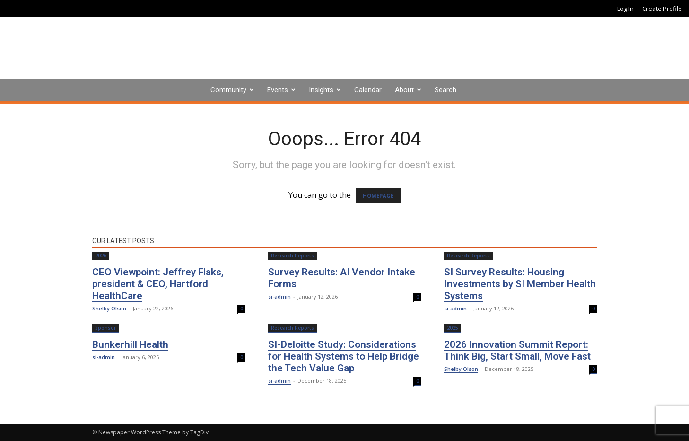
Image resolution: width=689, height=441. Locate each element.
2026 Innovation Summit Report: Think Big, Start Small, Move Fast (517, 350)
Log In (625, 8)
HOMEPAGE (378, 195)
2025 (452, 328)
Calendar (368, 90)
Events (277, 90)
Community (228, 90)
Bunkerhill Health (130, 344)
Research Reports (292, 255)
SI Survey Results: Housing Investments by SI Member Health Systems (520, 283)
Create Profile (662, 8)
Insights (321, 90)
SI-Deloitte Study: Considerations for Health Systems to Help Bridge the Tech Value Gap (343, 356)
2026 (100, 255)
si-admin (279, 296)
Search (445, 90)
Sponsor (105, 328)
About (404, 90)
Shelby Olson (109, 308)
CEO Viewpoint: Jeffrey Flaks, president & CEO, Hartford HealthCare (158, 283)
